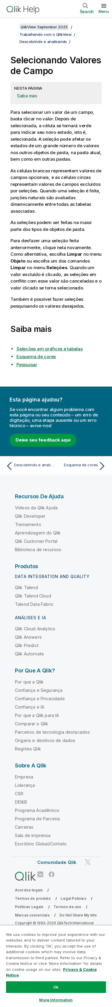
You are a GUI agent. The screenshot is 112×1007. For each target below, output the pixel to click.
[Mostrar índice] (11, 27)
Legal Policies (73, 898)
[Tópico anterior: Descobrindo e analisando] (29, 466)
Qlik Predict (27, 645)
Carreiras (24, 827)
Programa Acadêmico (37, 810)
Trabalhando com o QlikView (45, 34)
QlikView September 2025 (44, 26)
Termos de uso (67, 907)
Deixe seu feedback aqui (43, 440)
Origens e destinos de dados (45, 740)
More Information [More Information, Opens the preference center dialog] (56, 999)
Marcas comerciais (32, 915)
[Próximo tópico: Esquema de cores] (82, 466)
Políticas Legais (29, 907)
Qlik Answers (28, 637)
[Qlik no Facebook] (51, 874)
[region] (56, 966)
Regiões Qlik (28, 748)
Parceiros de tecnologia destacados (52, 732)
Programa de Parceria (37, 818)
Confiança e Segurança (38, 690)
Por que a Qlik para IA (37, 715)
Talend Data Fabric (34, 604)
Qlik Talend (26, 587)
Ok (56, 987)
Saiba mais (27, 95)
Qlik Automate (29, 653)
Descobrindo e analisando (43, 41)
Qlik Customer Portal (36, 541)
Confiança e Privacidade (40, 698)
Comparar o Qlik (31, 723)
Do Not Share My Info (78, 915)
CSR (19, 793)
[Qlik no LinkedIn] (40, 874)
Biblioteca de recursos (38, 549)
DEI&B (21, 801)
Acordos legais (29, 890)
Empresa (24, 776)
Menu (104, 11)
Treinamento (28, 524)
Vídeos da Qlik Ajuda (36, 507)
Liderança (25, 785)
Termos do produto (33, 898)
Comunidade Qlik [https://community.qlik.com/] (56, 862)
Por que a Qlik (29, 681)
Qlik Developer (30, 516)
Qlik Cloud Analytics (35, 628)
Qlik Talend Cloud (33, 595)
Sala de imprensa (33, 835)
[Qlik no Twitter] (87, 862)
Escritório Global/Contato (41, 843)
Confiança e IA (29, 706)
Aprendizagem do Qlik (38, 532)
